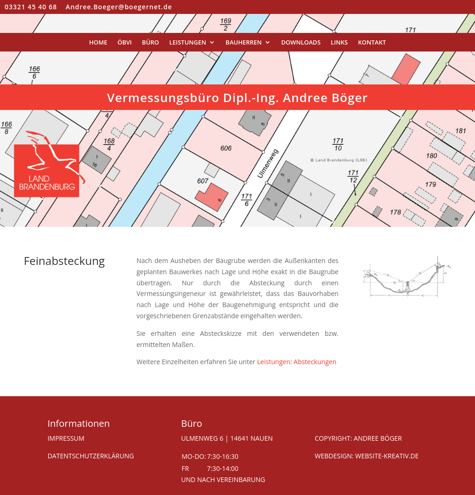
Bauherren (243, 42)
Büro (150, 42)
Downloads (301, 42)
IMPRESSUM (65, 438)
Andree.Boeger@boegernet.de (119, 6)
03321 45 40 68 (31, 6)
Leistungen (187, 42)
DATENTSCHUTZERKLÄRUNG (90, 455)
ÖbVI (124, 42)
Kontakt (372, 42)
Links (339, 42)
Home (98, 42)
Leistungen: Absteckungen (296, 361)
